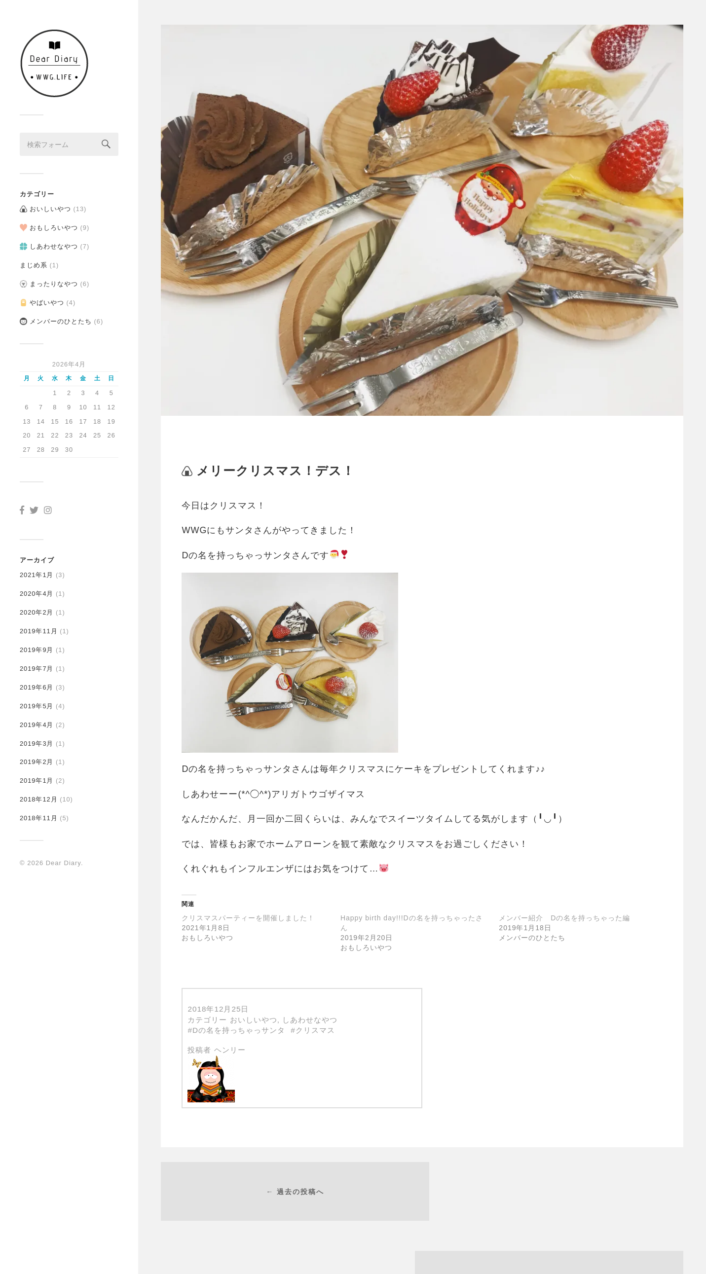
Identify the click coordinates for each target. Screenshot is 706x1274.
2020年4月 (37, 590)
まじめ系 (33, 261)
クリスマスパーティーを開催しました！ (248, 918)
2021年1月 (37, 571)
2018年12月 (39, 796)
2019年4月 (37, 721)
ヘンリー (230, 1050)
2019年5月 (37, 702)
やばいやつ (47, 298)
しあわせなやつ (54, 243)
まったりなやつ (54, 280)
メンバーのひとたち (61, 317)
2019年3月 (37, 739)
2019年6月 (37, 683)
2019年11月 (39, 627)
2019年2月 (37, 758)
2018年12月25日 (218, 1009)
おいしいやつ (50, 205)
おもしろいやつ (54, 224)
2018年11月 (39, 814)
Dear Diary (63, 859)
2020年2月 (37, 609)
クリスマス (315, 1030)
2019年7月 (37, 664)
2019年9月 (37, 646)
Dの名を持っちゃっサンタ (238, 1030)
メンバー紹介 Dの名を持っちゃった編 (564, 918)
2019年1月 (37, 777)
